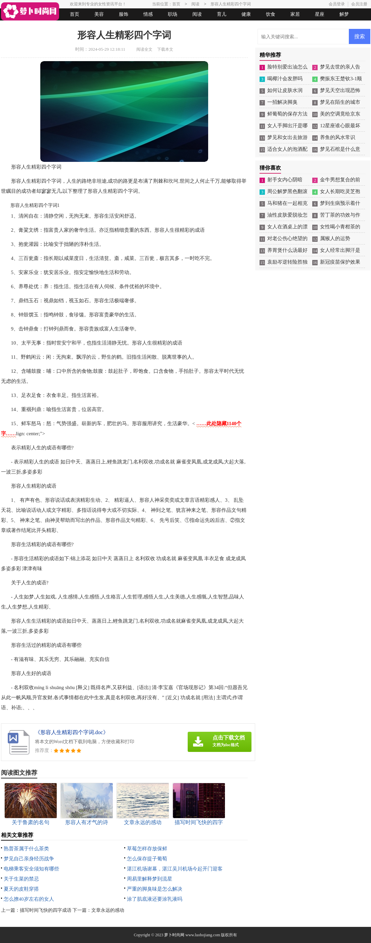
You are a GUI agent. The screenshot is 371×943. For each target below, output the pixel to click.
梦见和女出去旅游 (287, 137)
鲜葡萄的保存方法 (287, 114)
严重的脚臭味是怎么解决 (154, 889)
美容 (99, 14)
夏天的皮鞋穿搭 (21, 889)
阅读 (197, 14)
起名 (87, 26)
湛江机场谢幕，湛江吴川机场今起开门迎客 (175, 868)
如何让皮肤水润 (285, 90)
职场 (172, 14)
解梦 (344, 14)
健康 (246, 14)
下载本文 (165, 49)
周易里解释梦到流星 (149, 879)
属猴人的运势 (335, 238)
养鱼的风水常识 (337, 137)
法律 (63, 26)
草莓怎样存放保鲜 (147, 848)
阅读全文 (144, 49)
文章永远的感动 (107, 910)
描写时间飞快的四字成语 (46, 910)
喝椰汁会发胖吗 (285, 78)
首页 (74, 14)
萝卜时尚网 (174, 935)
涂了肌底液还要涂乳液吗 (154, 899)
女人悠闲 (38, 26)
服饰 (123, 14)
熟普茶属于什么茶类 (26, 848)
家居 (295, 14)
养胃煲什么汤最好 (287, 250)
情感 (148, 14)
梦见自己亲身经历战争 (29, 858)
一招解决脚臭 (282, 102)
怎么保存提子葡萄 (147, 858)
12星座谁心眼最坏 (340, 125)
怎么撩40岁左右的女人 (29, 899)
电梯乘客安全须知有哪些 (31, 868)
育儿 (221, 14)
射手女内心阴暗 (285, 179)
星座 (319, 14)
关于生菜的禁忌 (21, 879)
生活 (14, 26)
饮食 (270, 14)
